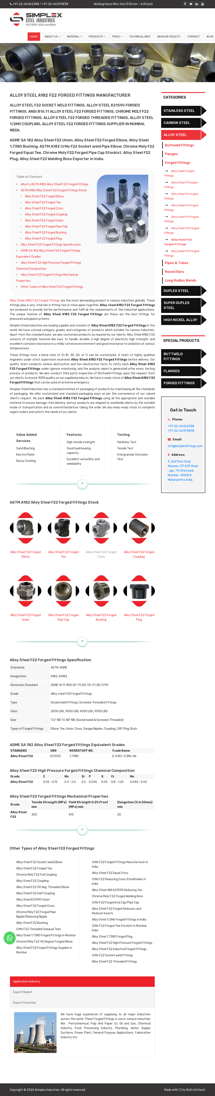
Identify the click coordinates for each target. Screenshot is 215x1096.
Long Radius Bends (180, 280)
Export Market (22, 992)
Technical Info (139, 36)
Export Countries (24, 1003)
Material (74, 36)
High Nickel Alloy (180, 320)
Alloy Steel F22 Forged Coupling (46, 214)
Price (117, 36)
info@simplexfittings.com (185, 446)
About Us (52, 36)
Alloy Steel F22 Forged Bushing (46, 232)
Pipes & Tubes (176, 263)
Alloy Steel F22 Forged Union (44, 220)
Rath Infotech (195, 1090)
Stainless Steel (179, 111)
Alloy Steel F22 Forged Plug (43, 238)
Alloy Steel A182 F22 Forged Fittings (35, 300)
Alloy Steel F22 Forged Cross (44, 208)
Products (97, 36)
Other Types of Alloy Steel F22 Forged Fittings (52, 287)
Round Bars (174, 272)
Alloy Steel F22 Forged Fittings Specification (51, 244)
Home (34, 36)
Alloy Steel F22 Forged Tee (43, 202)
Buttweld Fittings (179, 145)
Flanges (171, 154)
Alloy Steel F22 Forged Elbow (44, 196)
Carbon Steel (177, 123)
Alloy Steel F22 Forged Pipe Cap (46, 226)
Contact (194, 36)
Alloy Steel (175, 135)
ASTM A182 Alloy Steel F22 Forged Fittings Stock (54, 190)
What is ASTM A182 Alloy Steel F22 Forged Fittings (54, 184)
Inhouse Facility (168, 36)
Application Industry (26, 981)
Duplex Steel (176, 291)
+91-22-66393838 (54, 4)
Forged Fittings (177, 163)
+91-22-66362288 (25, 4)
